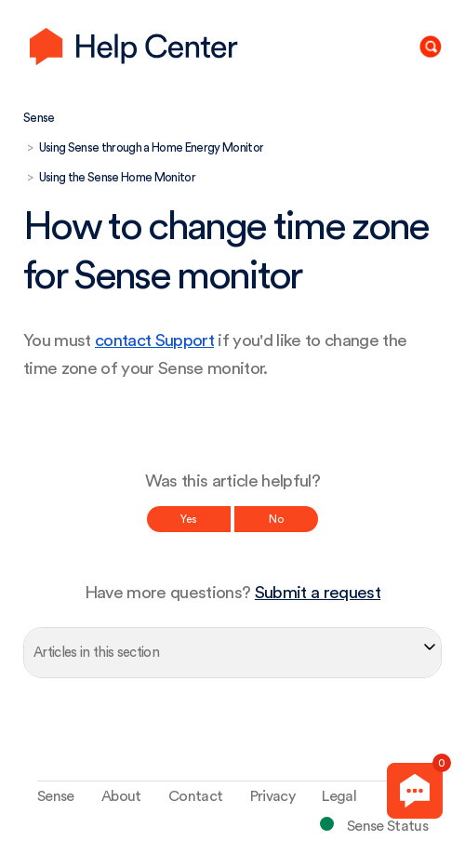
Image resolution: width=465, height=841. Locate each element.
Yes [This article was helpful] (188, 519)
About (121, 796)
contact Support (154, 341)
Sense (39, 118)
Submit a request (317, 593)
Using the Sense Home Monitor (117, 177)
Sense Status (387, 826)
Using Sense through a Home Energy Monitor (151, 147)
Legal (339, 796)
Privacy (272, 796)
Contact (195, 796)
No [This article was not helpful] (276, 519)
